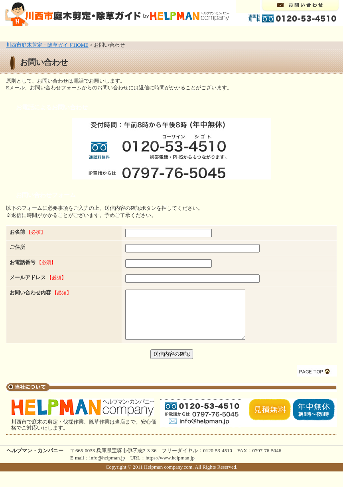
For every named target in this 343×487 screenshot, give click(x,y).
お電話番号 (33, 262)
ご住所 (17, 247)
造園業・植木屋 (180, 33)
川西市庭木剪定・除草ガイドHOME (47, 45)
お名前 (27, 232)
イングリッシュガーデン (245, 33)
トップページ (17, 33)
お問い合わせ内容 (30, 293)
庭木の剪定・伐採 (59, 33)
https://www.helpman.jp (170, 467)
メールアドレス (28, 277)
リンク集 (326, 33)
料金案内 (292, 33)
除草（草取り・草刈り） (116, 33)
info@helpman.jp (107, 467)
